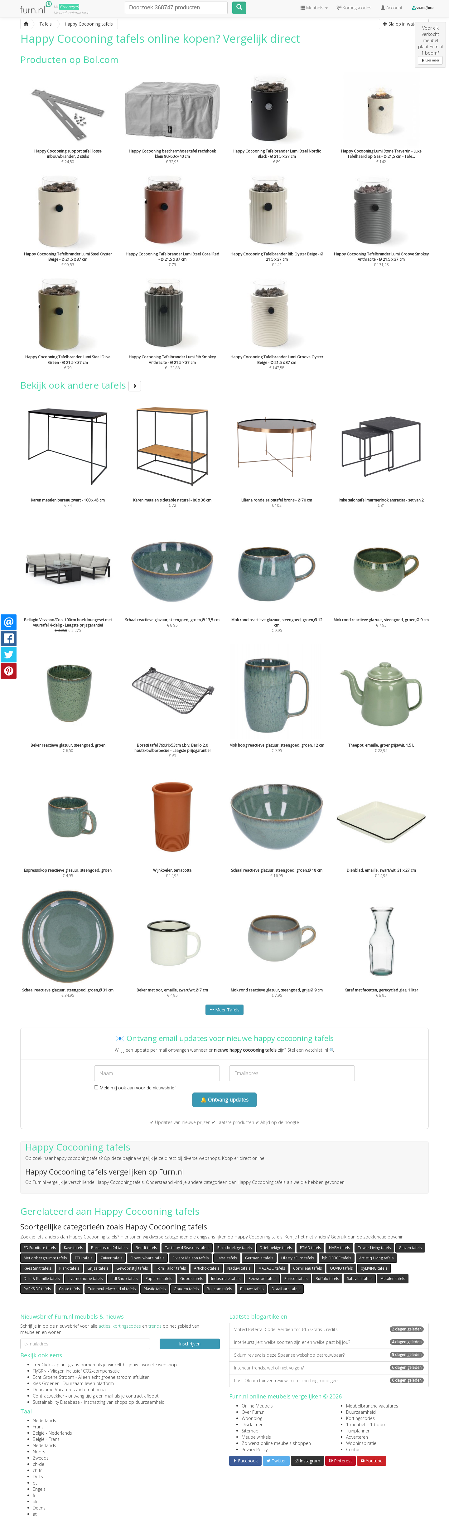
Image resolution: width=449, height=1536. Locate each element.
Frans (38, 1427)
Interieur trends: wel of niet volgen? (329, 1368)
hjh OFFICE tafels (336, 1258)
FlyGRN (39, 1371)
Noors (39, 1452)
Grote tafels (69, 1288)
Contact (354, 1449)
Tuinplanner (357, 1431)
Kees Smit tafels (37, 1268)
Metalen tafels (392, 1278)
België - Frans (46, 1439)
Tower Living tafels (374, 1247)
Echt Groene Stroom (53, 1377)
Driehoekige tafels (276, 1247)
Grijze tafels (97, 1268)
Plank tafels (69, 1268)
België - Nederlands (52, 1433)
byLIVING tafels (374, 1268)
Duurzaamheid (361, 1412)
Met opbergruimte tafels (45, 1258)
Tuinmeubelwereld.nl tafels (112, 1288)
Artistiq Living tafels (376, 1258)
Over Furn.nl (253, 1412)
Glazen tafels (410, 1247)
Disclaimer (252, 1424)
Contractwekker (48, 1396)
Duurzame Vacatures (54, 1390)
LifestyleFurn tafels (297, 1258)
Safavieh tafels (359, 1278)
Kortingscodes (360, 1418)
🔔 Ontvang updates (224, 1099)
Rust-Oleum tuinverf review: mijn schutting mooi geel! (329, 1380)
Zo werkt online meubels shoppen (276, 1443)
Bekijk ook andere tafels (80, 385)
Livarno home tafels (85, 1278)
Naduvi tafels (238, 1268)
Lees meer (430, 60)
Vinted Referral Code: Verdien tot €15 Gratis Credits (329, 1329)
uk (35, 1502)
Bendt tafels (146, 1247)
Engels (39, 1489)
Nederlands (44, 1420)
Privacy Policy (255, 1449)
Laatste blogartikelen (258, 1316)
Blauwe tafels (251, 1288)
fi (34, 1495)
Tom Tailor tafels (171, 1268)
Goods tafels (191, 1278)
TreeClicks (43, 1365)
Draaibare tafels (286, 1288)
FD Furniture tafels (40, 1247)
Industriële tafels (225, 1278)
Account (392, 8)
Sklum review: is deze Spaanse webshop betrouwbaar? (329, 1355)
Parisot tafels (295, 1278)
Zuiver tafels (111, 1258)
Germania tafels (259, 1258)
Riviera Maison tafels (190, 1258)
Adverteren (357, 1437)
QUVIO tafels (341, 1268)
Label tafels (227, 1258)
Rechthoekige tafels (234, 1247)
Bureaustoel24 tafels (109, 1247)
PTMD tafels (310, 1247)
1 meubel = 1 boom (366, 1424)
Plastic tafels (155, 1288)
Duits (38, 1477)
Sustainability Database (56, 1402)
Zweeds (41, 1458)
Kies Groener (46, 1383)
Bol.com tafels (219, 1288)
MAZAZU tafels (271, 1268)
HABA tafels (339, 1247)
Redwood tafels (262, 1278)
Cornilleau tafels (307, 1268)
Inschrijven (189, 1344)
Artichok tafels (206, 1268)
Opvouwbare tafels (147, 1258)
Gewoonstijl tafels (132, 1268)
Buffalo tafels (327, 1278)
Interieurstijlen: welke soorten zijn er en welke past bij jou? (329, 1342)
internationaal (93, 1390)
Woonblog (252, 1418)
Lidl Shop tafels (124, 1278)
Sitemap (250, 1431)
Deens (39, 1508)
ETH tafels (83, 1258)
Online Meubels (257, 1406)
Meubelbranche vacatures (372, 1406)
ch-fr (37, 1470)
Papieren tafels (159, 1278)
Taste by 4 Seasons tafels (187, 1247)
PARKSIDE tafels (37, 1288)
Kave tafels (73, 1247)
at (35, 1514)
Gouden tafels (186, 1288)
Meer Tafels (224, 1010)
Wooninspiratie (361, 1443)
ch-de (38, 1464)
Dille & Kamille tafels (42, 1278)
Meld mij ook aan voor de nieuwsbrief (135, 1088)
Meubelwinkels (256, 1437)
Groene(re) (69, 6)
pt (35, 1483)
